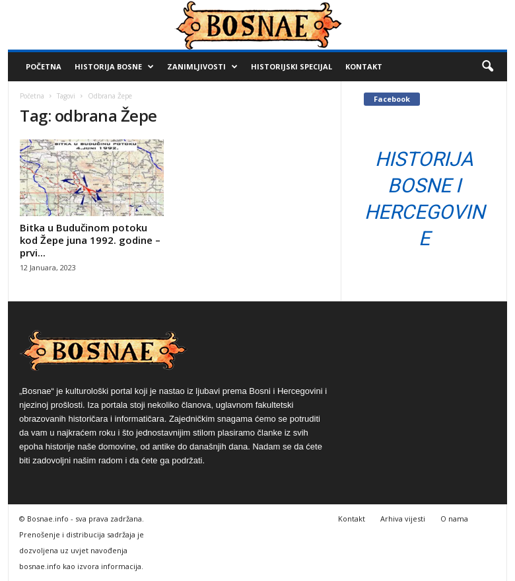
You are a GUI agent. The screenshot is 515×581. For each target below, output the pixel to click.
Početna (43, 66)
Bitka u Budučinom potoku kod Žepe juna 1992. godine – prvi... (90, 240)
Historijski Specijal (291, 66)
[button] (487, 66)
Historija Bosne (114, 66)
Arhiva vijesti (402, 518)
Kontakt (363, 66)
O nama (454, 518)
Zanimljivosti (202, 66)
